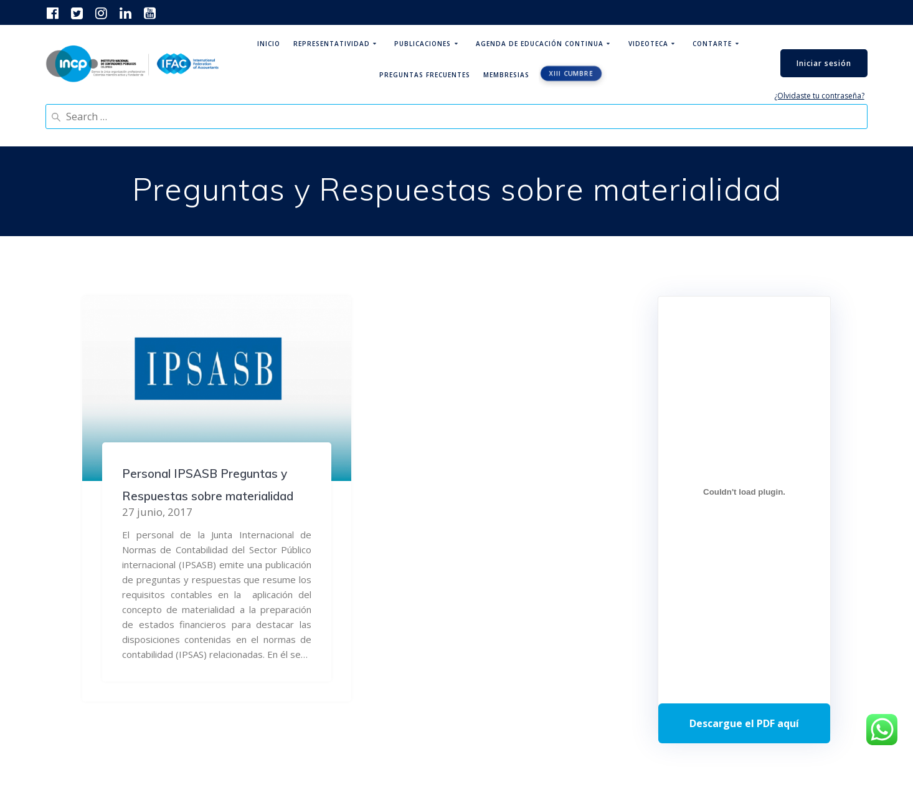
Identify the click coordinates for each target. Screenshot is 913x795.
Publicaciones (422, 43)
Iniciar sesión (824, 63)
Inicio (268, 43)
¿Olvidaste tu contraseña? (819, 95)
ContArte (712, 43)
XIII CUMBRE (571, 73)
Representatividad (331, 43)
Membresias (506, 74)
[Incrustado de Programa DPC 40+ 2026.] (744, 492)
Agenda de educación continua (539, 43)
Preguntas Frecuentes (424, 74)
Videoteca (648, 43)
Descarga (744, 723)
